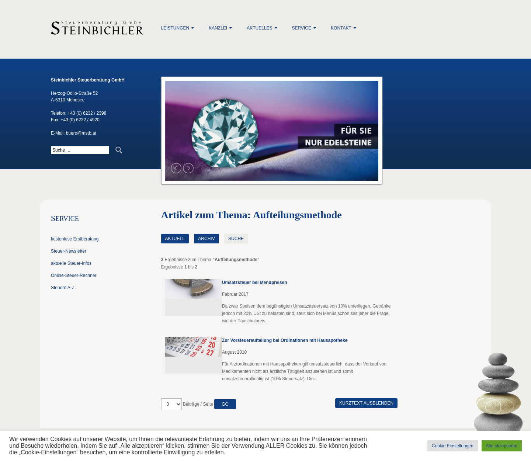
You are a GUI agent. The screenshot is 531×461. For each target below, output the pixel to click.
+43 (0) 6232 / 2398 (86, 113)
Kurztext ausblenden (366, 403)
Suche (236, 238)
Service (301, 28)
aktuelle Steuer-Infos (71, 263)
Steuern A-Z (62, 287)
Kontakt (341, 28)
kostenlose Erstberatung (74, 239)
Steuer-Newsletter (68, 251)
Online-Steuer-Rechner (73, 275)
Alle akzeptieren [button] (501, 445)
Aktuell (175, 238)
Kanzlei (218, 28)
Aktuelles (259, 28)
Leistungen (175, 28)
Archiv (206, 238)
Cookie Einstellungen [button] (452, 445)
